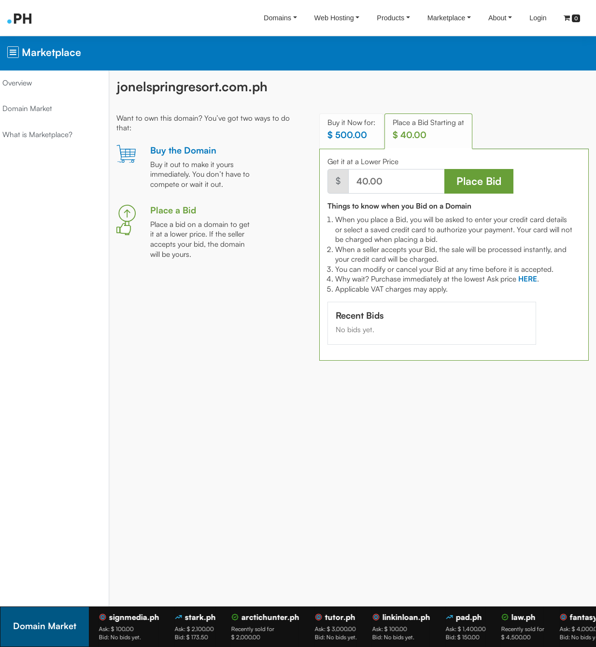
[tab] (532, 278)
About (497, 18)
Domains (277, 18)
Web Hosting (334, 18)
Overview (24, 82)
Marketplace (446, 18)
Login (537, 18)
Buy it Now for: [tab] (356, 129)
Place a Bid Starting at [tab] (432, 129)
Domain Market (34, 108)
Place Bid (480, 180)
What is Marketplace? (45, 134)
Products (390, 18)
